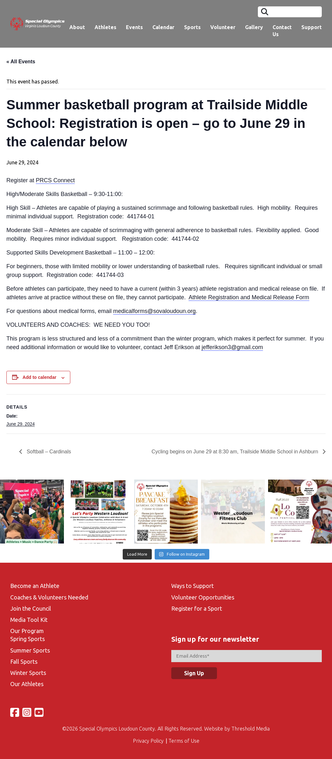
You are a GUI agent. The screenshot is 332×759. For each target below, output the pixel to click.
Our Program (27, 631)
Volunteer (222, 27)
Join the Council (30, 608)
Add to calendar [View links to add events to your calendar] (40, 377)
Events (134, 27)
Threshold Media (250, 729)
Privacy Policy (148, 741)
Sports (192, 27)
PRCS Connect (55, 180)
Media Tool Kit (29, 619)
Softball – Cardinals (48, 451)
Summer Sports (30, 650)
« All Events (20, 61)
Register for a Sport (196, 608)
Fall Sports (23, 661)
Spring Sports (27, 639)
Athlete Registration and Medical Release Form (249, 297)
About (77, 27)
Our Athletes (26, 684)
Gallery (254, 27)
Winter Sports (28, 672)
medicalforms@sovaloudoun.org (154, 311)
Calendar (163, 27)
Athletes (105, 27)
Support (311, 27)
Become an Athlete (34, 586)
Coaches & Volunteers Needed (49, 597)
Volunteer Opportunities (202, 597)
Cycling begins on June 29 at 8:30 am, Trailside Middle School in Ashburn (235, 451)
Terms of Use (183, 741)
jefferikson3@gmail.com (232, 347)
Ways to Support (192, 586)
